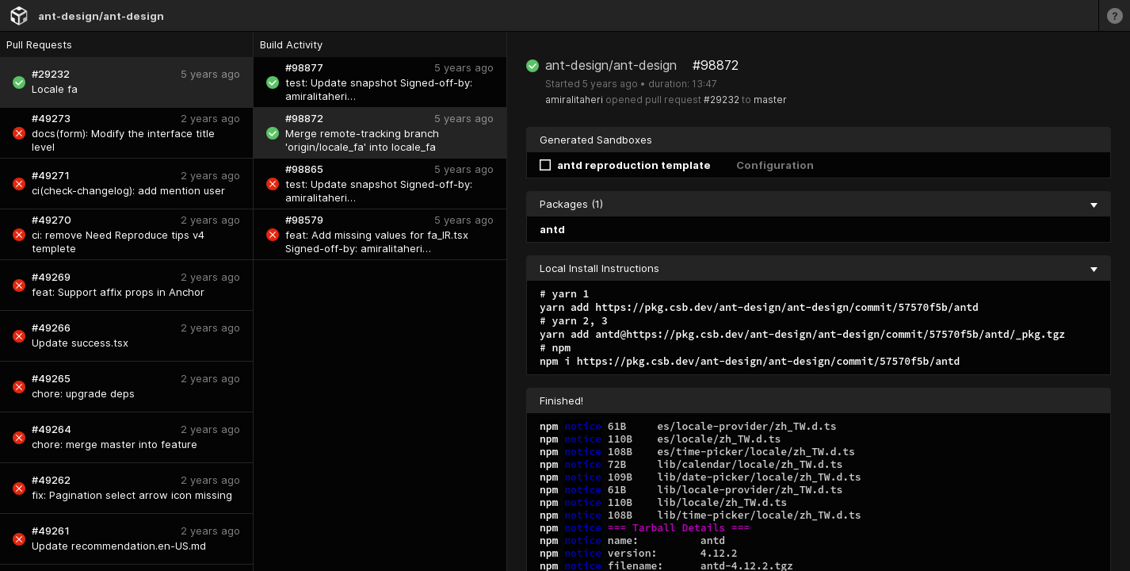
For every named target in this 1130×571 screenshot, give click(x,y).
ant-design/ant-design (101, 16)
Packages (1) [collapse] (819, 203)
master (770, 99)
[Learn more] (1114, 15)
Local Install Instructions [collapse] (819, 268)
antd (552, 229)
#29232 (721, 99)
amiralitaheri (574, 99)
